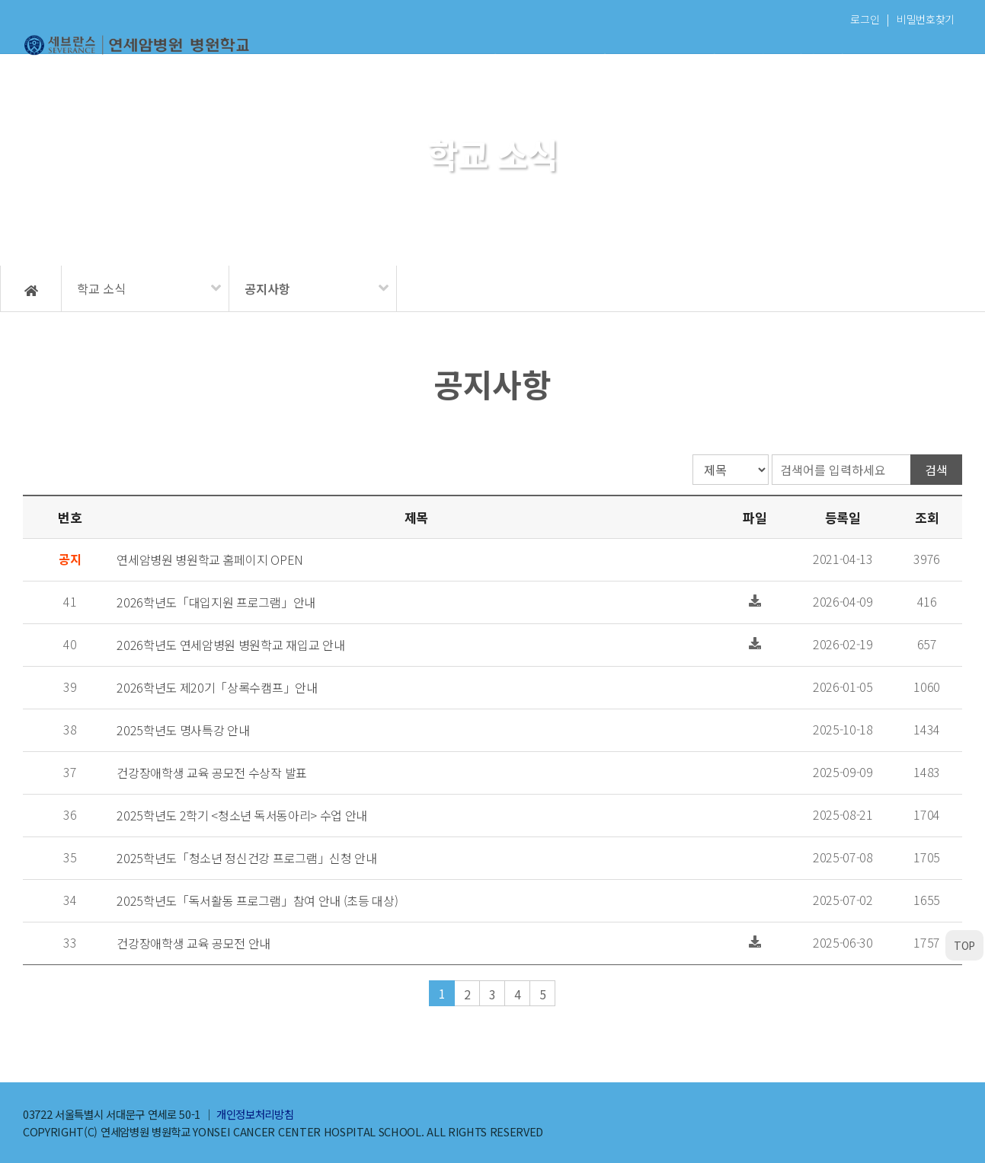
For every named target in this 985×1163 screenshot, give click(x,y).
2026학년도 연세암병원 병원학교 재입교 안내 (230, 645)
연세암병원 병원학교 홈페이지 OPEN (210, 559)
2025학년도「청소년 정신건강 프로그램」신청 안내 (246, 858)
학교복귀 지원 (909, 59)
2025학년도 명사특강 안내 (183, 730)
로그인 (864, 19)
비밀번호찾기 (926, 19)
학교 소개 (361, 59)
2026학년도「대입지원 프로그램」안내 (216, 602)
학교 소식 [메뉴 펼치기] (101, 288)
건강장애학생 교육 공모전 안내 (193, 943)
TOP (964, 945)
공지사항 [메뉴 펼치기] (267, 288)
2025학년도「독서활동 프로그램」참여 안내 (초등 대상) (257, 900)
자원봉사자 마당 (799, 59)
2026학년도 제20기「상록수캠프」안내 (217, 687)
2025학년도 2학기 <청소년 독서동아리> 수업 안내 (242, 815)
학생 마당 (690, 59)
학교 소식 (580, 59)
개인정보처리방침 (254, 1114)
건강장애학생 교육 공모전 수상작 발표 (212, 772)
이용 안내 (471, 59)
